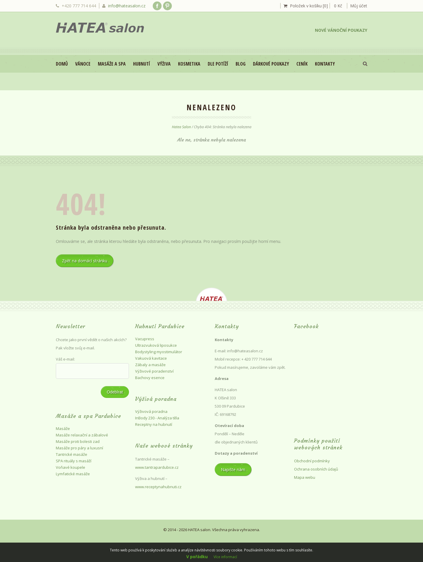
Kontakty (325, 64)
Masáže (63, 428)
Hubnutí (141, 64)
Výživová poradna (151, 411)
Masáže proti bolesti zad (78, 441)
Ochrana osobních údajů (316, 469)
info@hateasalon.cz (126, 6)
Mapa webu (304, 477)
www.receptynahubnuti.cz (158, 486)
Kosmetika (189, 64)
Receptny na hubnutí (153, 424)
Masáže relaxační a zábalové (82, 435)
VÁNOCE (82, 64)
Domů (62, 64)
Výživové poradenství (154, 371)
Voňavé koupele (70, 467)
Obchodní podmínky (312, 460)
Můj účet (358, 6)
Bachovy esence (149, 377)
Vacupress (144, 338)
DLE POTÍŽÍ (218, 64)
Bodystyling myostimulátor (158, 351)
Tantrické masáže (71, 454)
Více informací (225, 556)
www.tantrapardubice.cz (157, 467)
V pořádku (197, 556)
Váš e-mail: (65, 359)
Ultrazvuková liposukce (156, 345)
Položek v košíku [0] (309, 6)
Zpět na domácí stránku (84, 261)
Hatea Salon (181, 126)
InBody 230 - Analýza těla (157, 418)
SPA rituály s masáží (73, 460)
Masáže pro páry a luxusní (79, 448)
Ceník (302, 64)
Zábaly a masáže (150, 364)
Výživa (164, 64)
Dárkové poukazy (271, 64)
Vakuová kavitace (151, 358)
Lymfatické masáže (73, 473)
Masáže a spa (112, 64)
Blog (241, 64)
